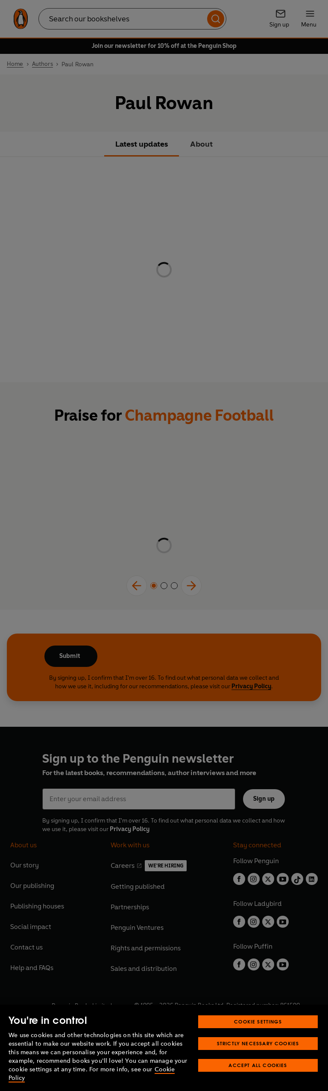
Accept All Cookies (257, 1065)
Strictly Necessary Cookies (258, 1043)
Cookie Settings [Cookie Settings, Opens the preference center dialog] (258, 1021)
